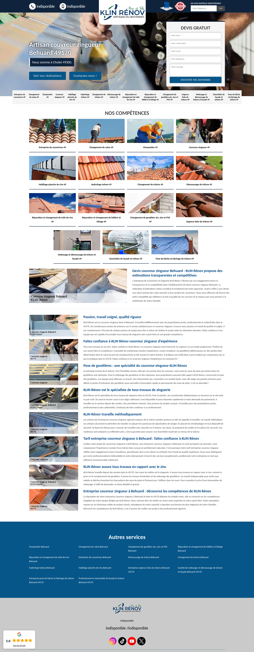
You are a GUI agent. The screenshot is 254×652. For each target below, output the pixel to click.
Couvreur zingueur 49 (59, 95)
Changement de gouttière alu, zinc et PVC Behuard (147, 548)
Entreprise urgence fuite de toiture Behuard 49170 (149, 569)
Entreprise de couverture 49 (19, 95)
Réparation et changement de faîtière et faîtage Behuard (200, 548)
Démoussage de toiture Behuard (143, 557)
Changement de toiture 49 (98, 95)
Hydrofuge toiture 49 (85, 95)
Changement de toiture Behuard (193, 557)
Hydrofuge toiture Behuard (42, 567)
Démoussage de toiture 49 (114, 95)
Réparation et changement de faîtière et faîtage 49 (150, 97)
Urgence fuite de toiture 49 (185, 97)
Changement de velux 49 (34, 95)
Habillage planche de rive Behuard (95, 567)
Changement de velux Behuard (93, 546)
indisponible (42, 6)
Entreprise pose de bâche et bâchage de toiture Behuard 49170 (51, 580)
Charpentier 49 (47, 95)
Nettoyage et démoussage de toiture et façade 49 (201, 97)
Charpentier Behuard (39, 546)
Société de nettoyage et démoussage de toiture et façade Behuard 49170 (200, 569)
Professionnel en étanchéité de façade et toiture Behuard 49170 (101, 580)
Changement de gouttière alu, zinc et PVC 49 (169, 97)
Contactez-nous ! (85, 76)
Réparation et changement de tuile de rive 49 (130, 97)
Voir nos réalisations (47, 76)
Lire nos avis (19, 645)
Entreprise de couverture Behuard (95, 557)
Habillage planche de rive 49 (72, 97)
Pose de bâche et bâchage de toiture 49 (234, 97)
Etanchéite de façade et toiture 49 (219, 97)
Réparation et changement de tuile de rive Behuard (49, 559)
